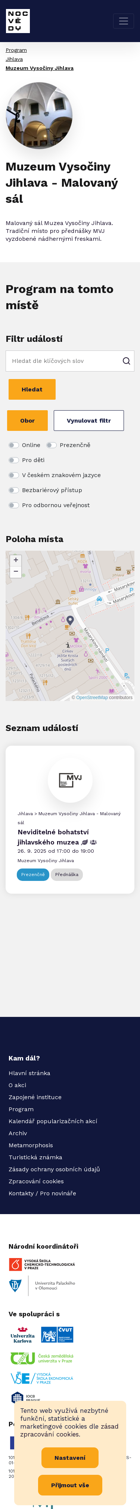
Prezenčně (75, 445)
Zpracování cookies (36, 1181)
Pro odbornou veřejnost (56, 505)
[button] (70, 621)
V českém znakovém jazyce (61, 475)
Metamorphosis (31, 1145)
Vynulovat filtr (89, 420)
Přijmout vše (70, 1485)
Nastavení (70, 1457)
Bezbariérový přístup (52, 490)
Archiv (18, 1133)
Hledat (32, 389)
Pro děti (33, 460)
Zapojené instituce (35, 1097)
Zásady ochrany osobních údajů (54, 1169)
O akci (17, 1085)
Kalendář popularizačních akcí (53, 1121)
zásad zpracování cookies (69, 1430)
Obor (27, 420)
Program (16, 50)
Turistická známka (35, 1157)
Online (31, 445)
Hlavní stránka (29, 1073)
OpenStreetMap (92, 697)
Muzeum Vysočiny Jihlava (40, 68)
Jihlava (14, 59)
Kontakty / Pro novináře (42, 1193)
